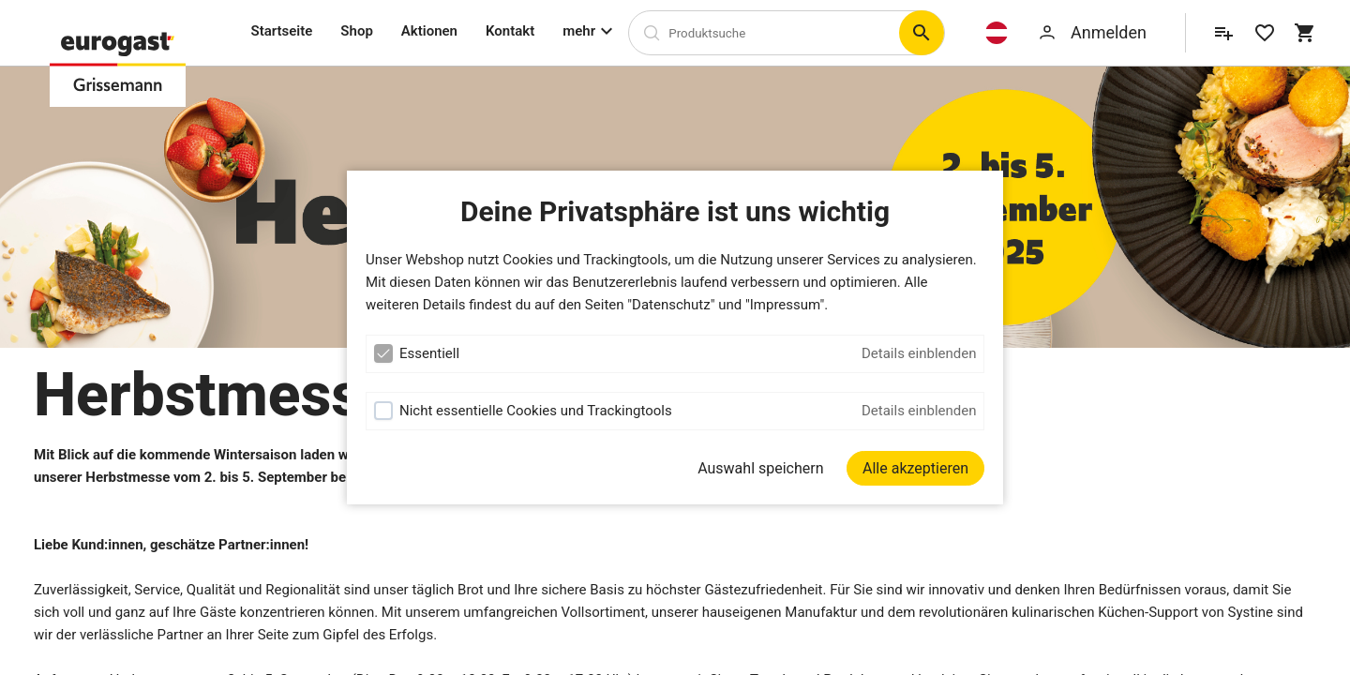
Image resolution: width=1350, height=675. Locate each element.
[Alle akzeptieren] (915, 468)
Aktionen (429, 30)
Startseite (282, 30)
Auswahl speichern (760, 468)
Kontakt (510, 30)
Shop (356, 30)
